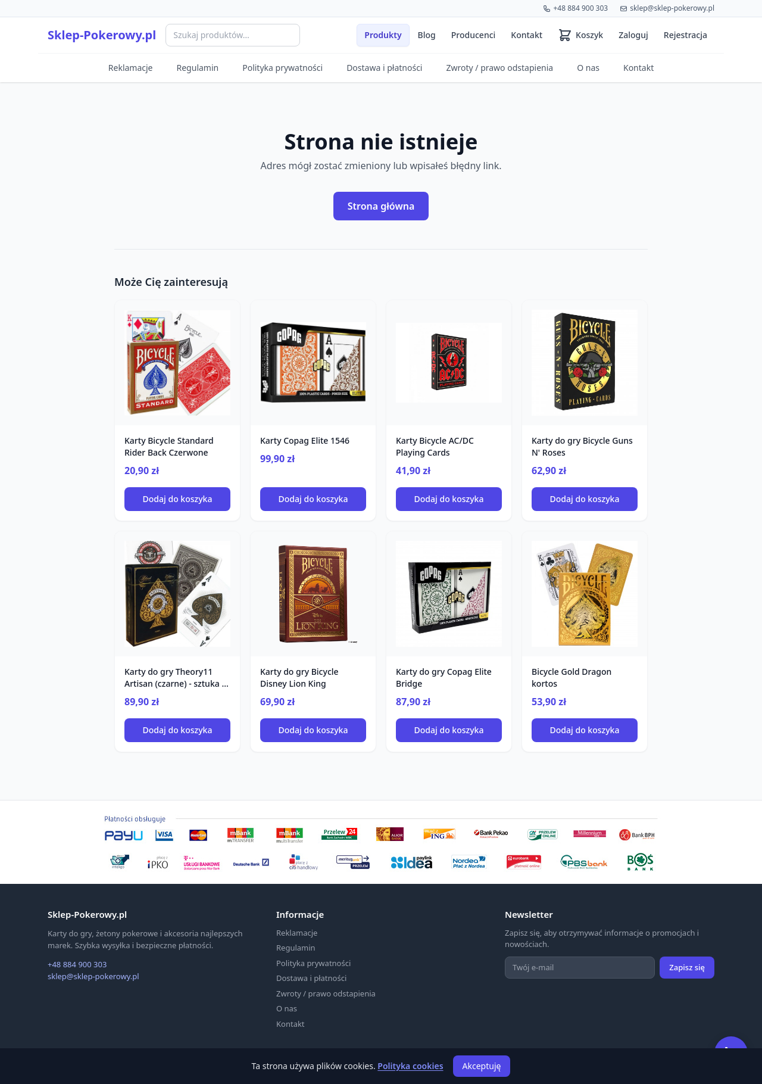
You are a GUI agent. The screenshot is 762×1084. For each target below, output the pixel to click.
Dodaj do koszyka (178, 498)
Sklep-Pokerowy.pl (102, 35)
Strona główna (381, 206)
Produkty (382, 35)
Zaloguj (633, 35)
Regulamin (198, 67)
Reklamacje (130, 67)
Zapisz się (687, 967)
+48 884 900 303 (575, 8)
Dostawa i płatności (384, 67)
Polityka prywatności (282, 67)
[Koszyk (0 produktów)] (580, 35)
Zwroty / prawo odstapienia (499, 67)
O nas (588, 67)
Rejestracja (685, 35)
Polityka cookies (410, 1065)
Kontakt (526, 35)
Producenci (473, 35)
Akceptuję (482, 1065)
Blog (427, 35)
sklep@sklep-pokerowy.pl (667, 8)
